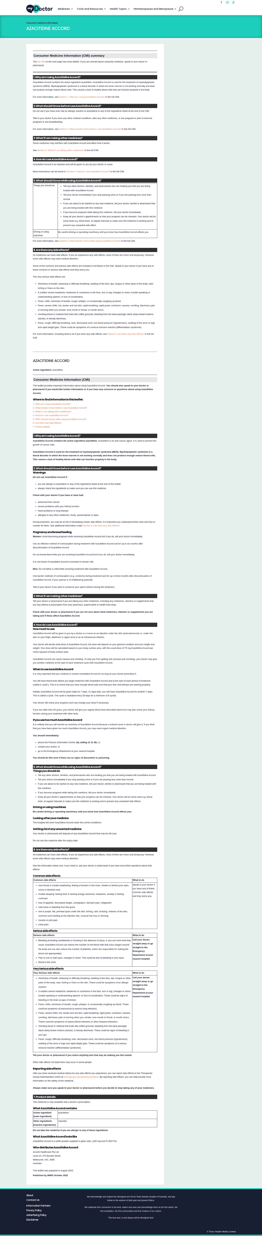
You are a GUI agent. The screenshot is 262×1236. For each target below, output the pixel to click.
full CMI (41, 61)
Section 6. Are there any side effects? (125, 334)
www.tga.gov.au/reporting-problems (81, 1077)
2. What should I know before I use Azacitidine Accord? (60, 408)
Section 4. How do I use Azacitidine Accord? (88, 171)
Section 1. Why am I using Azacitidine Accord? (82, 97)
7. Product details (41, 426)
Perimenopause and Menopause (153, 9)
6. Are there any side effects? (47, 423)
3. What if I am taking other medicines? (52, 411)
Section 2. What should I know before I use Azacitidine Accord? (90, 129)
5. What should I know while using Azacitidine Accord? (59, 419)
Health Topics (118, 9)
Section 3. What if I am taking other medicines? (60, 150)
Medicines (64, 9)
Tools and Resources (90, 9)
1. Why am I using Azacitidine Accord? (52, 404)
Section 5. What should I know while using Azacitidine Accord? (89, 241)
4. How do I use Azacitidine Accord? (50, 415)
